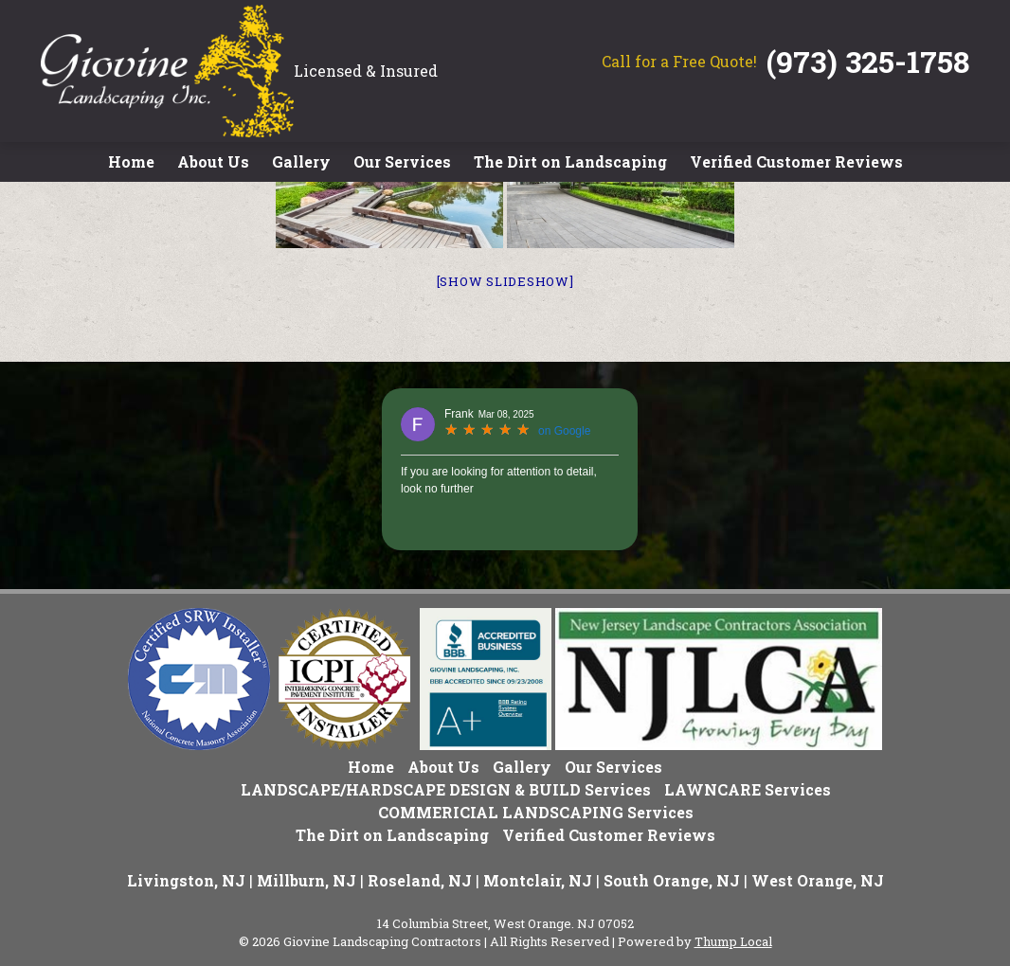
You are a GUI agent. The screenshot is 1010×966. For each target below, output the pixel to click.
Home (131, 161)
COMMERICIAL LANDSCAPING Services (536, 812)
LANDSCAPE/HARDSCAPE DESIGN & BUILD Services (446, 789)
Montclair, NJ (537, 880)
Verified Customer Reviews (796, 161)
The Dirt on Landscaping (570, 161)
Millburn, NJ (306, 880)
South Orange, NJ (672, 880)
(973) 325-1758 (868, 61)
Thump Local (733, 941)
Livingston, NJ (186, 880)
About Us (213, 161)
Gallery (301, 161)
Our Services (402, 161)
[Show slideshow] (505, 281)
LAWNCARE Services (747, 789)
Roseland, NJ (420, 880)
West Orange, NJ (817, 880)
